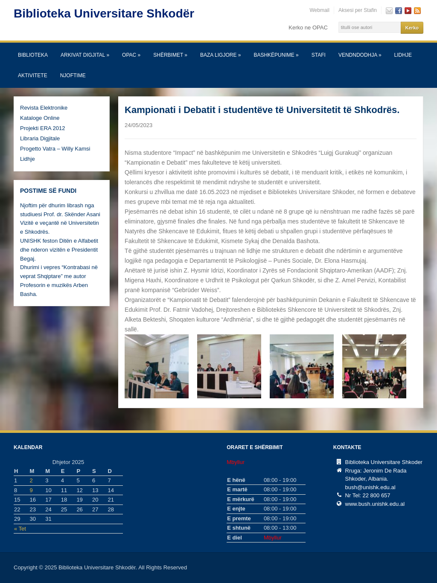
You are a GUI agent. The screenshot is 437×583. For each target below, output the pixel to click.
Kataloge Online (40, 118)
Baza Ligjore (220, 55)
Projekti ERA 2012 (42, 128)
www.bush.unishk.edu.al (375, 504)
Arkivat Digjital (85, 55)
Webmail (319, 10)
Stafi (319, 55)
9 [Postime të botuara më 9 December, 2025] (31, 490)
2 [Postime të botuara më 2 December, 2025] (31, 480)
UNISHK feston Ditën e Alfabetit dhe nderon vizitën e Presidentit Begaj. (59, 250)
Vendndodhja (360, 55)
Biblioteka (33, 55)
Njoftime (73, 75)
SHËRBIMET (170, 55)
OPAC (131, 55)
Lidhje (403, 55)
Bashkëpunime (275, 55)
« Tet (20, 528)
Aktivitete (32, 75)
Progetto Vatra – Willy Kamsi (55, 148)
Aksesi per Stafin (357, 10)
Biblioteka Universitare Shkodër (104, 13)
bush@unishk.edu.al (370, 487)
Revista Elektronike (43, 107)
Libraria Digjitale (40, 138)
